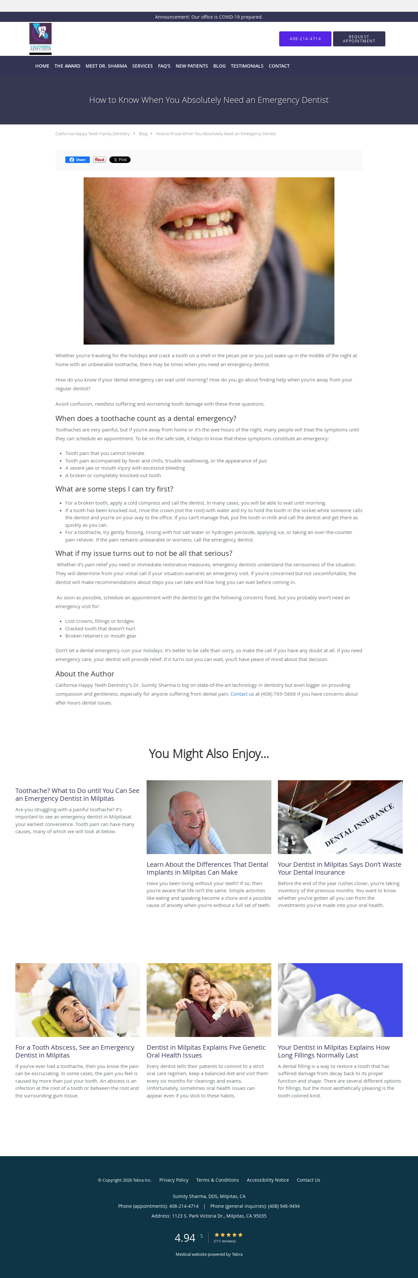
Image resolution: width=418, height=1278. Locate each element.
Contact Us (308, 1180)
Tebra (237, 1254)
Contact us (243, 693)
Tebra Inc (142, 1180)
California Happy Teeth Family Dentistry (93, 134)
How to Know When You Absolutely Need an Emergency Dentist (216, 134)
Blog (143, 134)
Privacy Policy (173, 1180)
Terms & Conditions (217, 1180)
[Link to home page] (30, 39)
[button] (359, 38)
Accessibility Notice (268, 1180)
